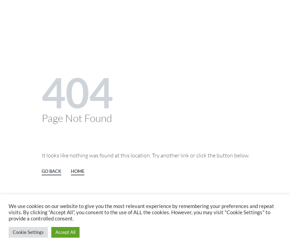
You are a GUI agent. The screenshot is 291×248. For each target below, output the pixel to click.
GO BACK (51, 171)
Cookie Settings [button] (28, 232)
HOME (77, 171)
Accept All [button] (65, 232)
